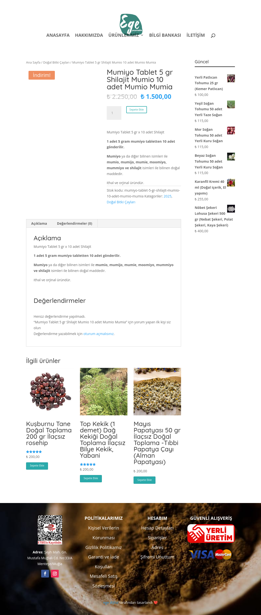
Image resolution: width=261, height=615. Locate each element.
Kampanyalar (200, 4)
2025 (167, 196)
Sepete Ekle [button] (37, 465)
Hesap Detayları (157, 528)
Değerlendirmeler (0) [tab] (74, 223)
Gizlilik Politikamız (104, 547)
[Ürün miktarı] (114, 113)
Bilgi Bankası (165, 35)
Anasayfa (57, 35)
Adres (157, 547)
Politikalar (144, 4)
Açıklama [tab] (39, 223)
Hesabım (171, 4)
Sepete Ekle (136, 109)
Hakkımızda (89, 35)
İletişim (195, 35)
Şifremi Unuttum (157, 557)
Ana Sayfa (33, 62)
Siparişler (157, 537)
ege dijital (110, 602)
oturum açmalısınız (98, 333)
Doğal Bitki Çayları (56, 62)
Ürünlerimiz (123, 35)
